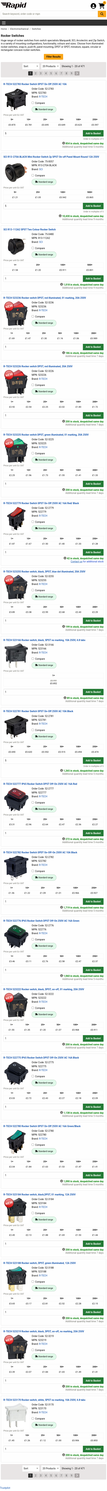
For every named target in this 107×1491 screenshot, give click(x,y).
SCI (41, 169)
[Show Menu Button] (4, 23)
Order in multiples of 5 (93, 139)
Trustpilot (5, 1487)
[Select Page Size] (50, 66)
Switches (36, 29)
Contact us (76, 561)
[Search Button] (102, 14)
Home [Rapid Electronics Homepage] (4, 29)
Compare (38, 103)
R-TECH (43, 96)
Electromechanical (19, 29)
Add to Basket (93, 133)
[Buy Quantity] (43, 133)
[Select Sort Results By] (30, 66)
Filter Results (53, 56)
